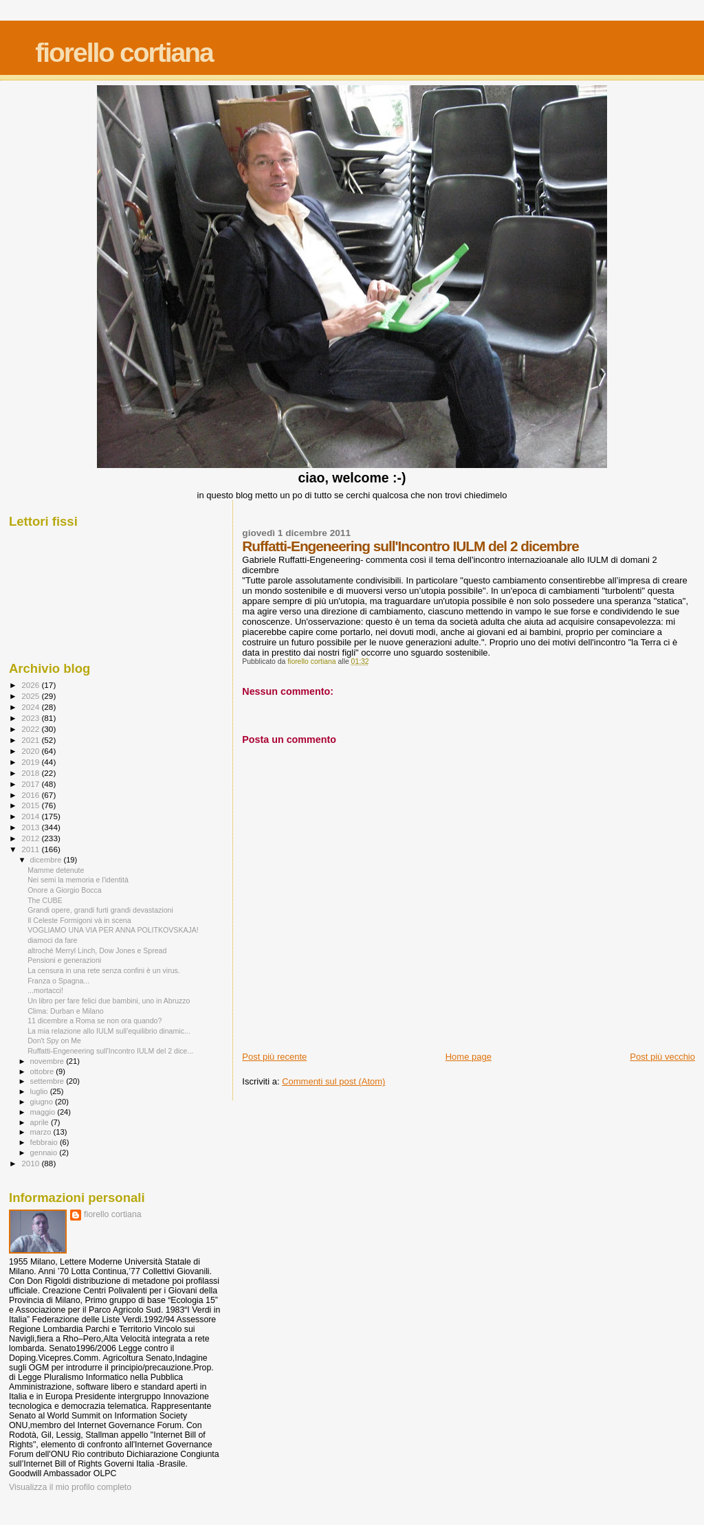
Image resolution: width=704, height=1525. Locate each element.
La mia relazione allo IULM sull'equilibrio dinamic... (109, 1031)
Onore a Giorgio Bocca (65, 890)
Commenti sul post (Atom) (333, 1081)
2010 (31, 1163)
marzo (42, 1132)
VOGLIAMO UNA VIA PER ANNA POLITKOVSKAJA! (113, 930)
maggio (44, 1112)
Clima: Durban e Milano (66, 1011)
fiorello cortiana (124, 52)
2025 (31, 695)
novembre (48, 1061)
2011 (31, 849)
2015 (31, 805)
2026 (31, 684)
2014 (31, 816)
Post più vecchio (662, 1056)
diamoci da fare (52, 940)
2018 (31, 772)
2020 (31, 750)
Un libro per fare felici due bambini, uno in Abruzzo (109, 1001)
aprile (40, 1122)
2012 (31, 838)
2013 (31, 827)
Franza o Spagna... (58, 981)
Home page (469, 1056)
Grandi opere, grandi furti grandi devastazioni (100, 910)
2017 (31, 783)
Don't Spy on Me (54, 1040)
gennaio (45, 1152)
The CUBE (45, 900)
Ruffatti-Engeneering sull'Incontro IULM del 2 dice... (110, 1051)
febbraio (45, 1142)
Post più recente (274, 1056)
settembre (48, 1081)
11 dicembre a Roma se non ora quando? (95, 1020)
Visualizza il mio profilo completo (70, 1487)
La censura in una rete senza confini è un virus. (104, 970)
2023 (31, 717)
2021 (31, 739)
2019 (31, 761)
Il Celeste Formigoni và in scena (79, 920)
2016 (31, 794)
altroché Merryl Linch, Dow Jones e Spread (97, 950)
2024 (31, 706)
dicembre (47, 860)
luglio (40, 1091)
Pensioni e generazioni (64, 960)
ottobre (43, 1071)
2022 (31, 728)
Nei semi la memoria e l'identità (78, 880)
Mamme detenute (56, 870)
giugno (43, 1102)
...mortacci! (45, 990)
